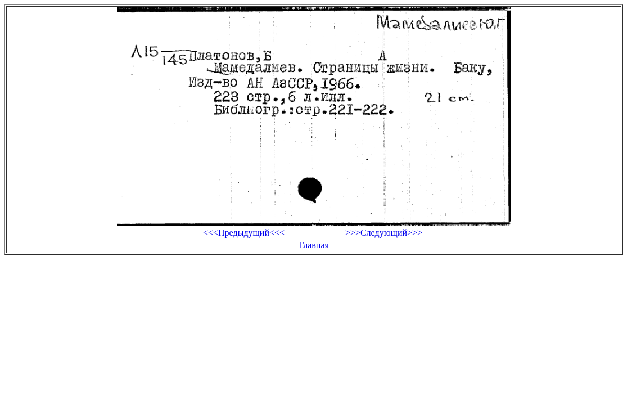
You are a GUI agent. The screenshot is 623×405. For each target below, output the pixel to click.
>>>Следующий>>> (383, 232)
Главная (314, 245)
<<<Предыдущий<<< (244, 232)
